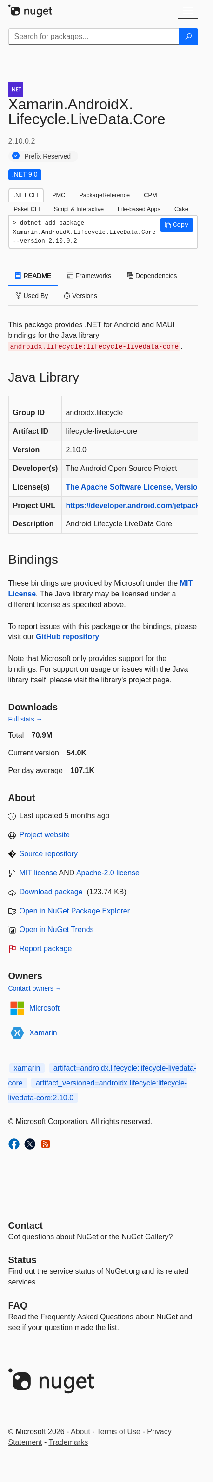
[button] (176, 225)
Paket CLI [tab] (27, 208)
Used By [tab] (31, 295)
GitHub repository (67, 637)
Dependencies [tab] (152, 275)
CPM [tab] (150, 195)
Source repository (49, 854)
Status (22, 1260)
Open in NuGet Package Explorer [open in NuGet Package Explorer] (75, 911)
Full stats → (25, 719)
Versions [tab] (80, 295)
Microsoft (44, 1008)
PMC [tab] (58, 195)
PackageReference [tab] (104, 195)
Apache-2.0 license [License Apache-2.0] (108, 873)
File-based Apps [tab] (139, 208)
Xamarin (43, 1033)
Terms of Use (118, 1432)
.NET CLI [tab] (26, 195)
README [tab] (33, 275)
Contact (25, 1225)
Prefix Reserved (48, 156)
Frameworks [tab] (89, 275)
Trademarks (68, 1442)
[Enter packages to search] (93, 36)
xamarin (27, 1068)
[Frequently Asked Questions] (17, 1305)
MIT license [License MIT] (39, 873)
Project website (45, 835)
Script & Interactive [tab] (79, 208)
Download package (51, 892)
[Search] (188, 36)
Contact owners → (35, 988)
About (80, 1432)
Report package (46, 949)
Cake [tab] (181, 208)
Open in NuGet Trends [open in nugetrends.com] (57, 929)
